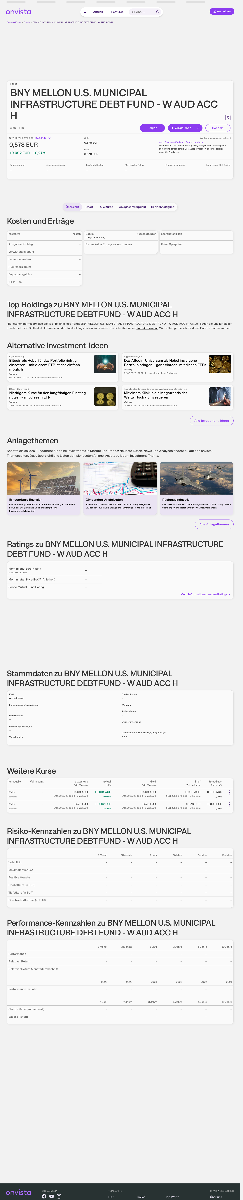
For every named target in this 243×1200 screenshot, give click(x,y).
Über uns (216, 1197)
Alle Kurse (106, 207)
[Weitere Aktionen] (229, 792)
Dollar (141, 1197)
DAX (111, 1197)
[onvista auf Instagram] (59, 1197)
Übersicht (72, 207)
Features (117, 12)
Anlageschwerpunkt (132, 207)
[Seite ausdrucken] (227, 117)
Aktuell (98, 12)
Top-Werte (172, 1197)
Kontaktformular (147, 328)
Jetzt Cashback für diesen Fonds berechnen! (181, 142)
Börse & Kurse (14, 22)
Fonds (27, 22)
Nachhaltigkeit (162, 207)
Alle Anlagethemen (214, 524)
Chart (89, 207)
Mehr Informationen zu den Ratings (205, 594)
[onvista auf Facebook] (44, 1197)
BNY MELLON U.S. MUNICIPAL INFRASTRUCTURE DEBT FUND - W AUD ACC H (73, 22)
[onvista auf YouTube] (51, 1197)
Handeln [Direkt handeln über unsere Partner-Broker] (218, 128)
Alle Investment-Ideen (211, 420)
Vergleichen (181, 128)
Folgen (152, 128)
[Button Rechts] (198, 128)
